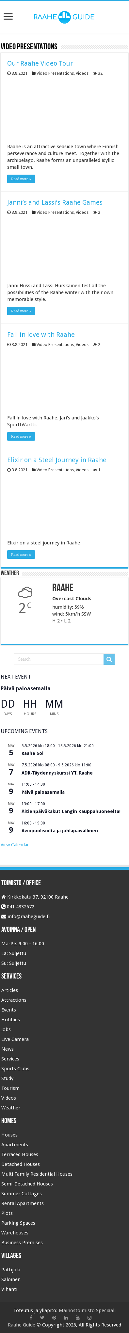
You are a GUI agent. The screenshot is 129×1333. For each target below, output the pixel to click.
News (7, 1049)
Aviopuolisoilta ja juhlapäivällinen (60, 830)
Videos (82, 73)
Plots (7, 1213)
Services (10, 1059)
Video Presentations (55, 73)
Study (7, 1078)
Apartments (14, 1145)
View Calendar (15, 844)
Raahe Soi (32, 753)
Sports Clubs (15, 1069)
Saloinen (11, 1279)
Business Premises (22, 1243)
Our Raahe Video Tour (40, 63)
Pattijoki (10, 1270)
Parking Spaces (18, 1223)
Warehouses (14, 1233)
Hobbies (10, 1020)
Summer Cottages (21, 1194)
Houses (9, 1135)
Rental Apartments (22, 1203)
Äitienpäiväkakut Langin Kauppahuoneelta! (71, 811)
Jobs (6, 1029)
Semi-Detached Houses (27, 1184)
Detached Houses (20, 1164)
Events (8, 1010)
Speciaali (106, 1310)
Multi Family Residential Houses (37, 1174)
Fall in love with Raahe (41, 334)
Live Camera (15, 1039)
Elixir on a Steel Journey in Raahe (56, 460)
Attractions (13, 1000)
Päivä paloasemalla (26, 688)
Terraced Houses (19, 1154)
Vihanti (9, 1289)
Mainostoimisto (77, 1310)
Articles (9, 990)
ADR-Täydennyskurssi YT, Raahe (57, 773)
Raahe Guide (21, 1325)
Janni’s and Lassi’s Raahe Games (55, 202)
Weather (10, 1108)
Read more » (21, 179)
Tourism (10, 1088)
